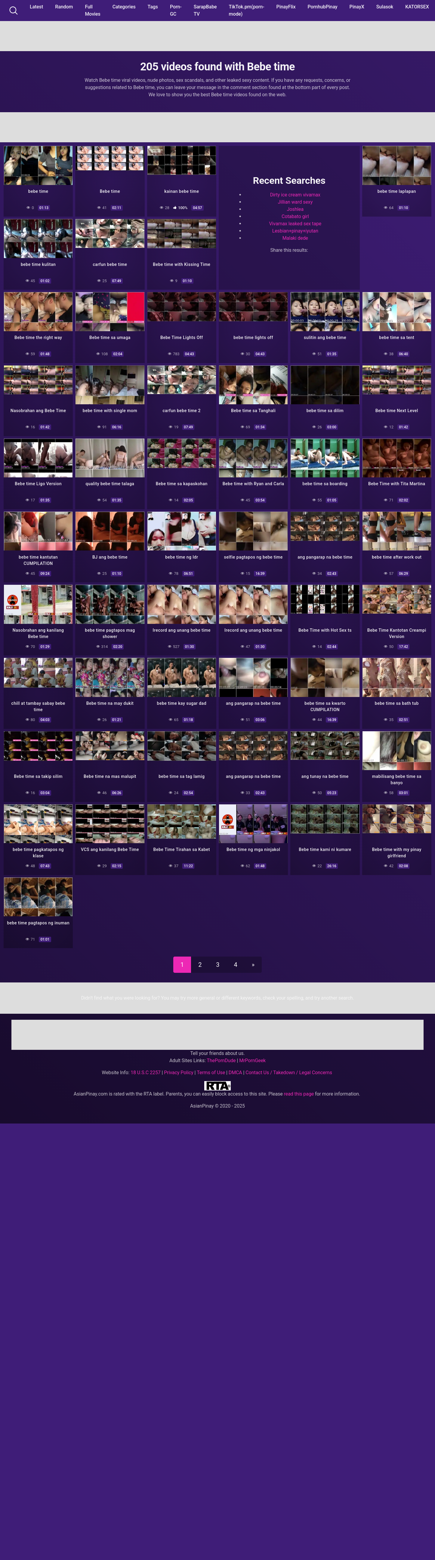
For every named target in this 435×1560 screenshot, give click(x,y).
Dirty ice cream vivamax (295, 194)
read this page (299, 1090)
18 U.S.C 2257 (146, 1069)
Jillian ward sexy (295, 201)
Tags (153, 7)
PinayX (357, 7)
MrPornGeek (252, 1057)
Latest (36, 7)
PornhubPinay (322, 7)
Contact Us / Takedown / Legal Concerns (288, 1069)
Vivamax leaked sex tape (295, 223)
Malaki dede (295, 237)
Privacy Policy (178, 1069)
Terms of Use (211, 1069)
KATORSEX (417, 7)
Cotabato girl (295, 216)
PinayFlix (286, 7)
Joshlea (295, 208)
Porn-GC (176, 10)
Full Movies (92, 10)
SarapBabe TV (205, 10)
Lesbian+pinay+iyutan (295, 230)
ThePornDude (221, 1057)
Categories (124, 7)
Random (64, 7)
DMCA (235, 1069)
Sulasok (384, 7)
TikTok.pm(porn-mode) (246, 10)
